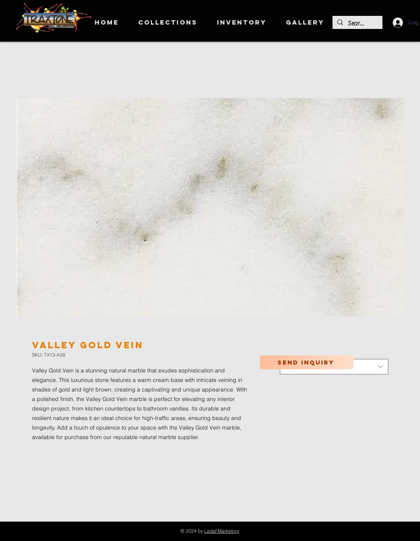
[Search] (357, 23)
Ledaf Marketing (221, 531)
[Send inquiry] (306, 362)
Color (288, 351)
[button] (168, 22)
